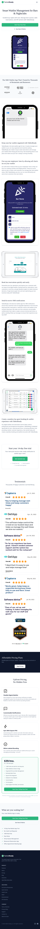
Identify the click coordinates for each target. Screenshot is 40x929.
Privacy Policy (5, 909)
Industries (4, 877)
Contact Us (4, 914)
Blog (3, 875)
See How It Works (20, 29)
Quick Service (5, 890)
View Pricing (20, 666)
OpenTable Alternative (7, 880)
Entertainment (5, 897)
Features (4, 868)
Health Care (4, 892)
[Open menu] (36, 2)
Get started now (20, 459)
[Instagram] (35, 923)
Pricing (3, 873)
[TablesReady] (8, 856)
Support (3, 911)
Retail (3, 894)
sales (32, 795)
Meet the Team (5, 916)
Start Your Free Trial (20, 25)
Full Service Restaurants (7, 887)
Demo (3, 870)
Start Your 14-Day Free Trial (20, 789)
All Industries (5, 899)
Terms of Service (5, 907)
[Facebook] (37, 923)
